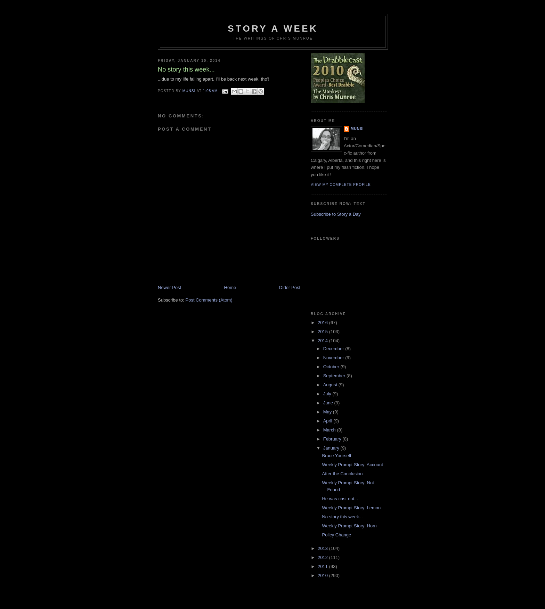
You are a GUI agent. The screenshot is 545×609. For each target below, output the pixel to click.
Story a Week (273, 28)
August (331, 384)
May (328, 411)
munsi (357, 129)
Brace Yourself (336, 455)
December (334, 348)
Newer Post (169, 287)
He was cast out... (340, 498)
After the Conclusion (342, 473)
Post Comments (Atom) (209, 300)
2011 (323, 566)
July (328, 393)
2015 (323, 331)
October (332, 366)
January (332, 448)
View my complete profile (341, 185)
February (333, 439)
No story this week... (342, 516)
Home (230, 287)
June (328, 402)
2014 (323, 340)
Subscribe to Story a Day (336, 214)
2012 (323, 557)
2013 (323, 548)
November (334, 357)
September (335, 375)
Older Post (289, 287)
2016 (323, 322)
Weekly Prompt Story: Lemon (351, 507)
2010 (323, 575)
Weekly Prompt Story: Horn (349, 525)
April (328, 420)
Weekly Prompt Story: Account (352, 464)
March (330, 430)
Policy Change (336, 534)
